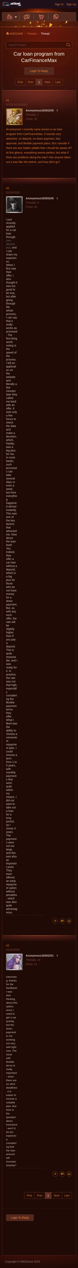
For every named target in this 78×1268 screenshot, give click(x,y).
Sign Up (71, 4)
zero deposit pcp (10, 244)
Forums (32, 33)
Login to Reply (39, 71)
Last (57, 82)
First (20, 82)
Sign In (59, 4)
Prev (31, 82)
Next (47, 82)
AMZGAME (14, 33)
